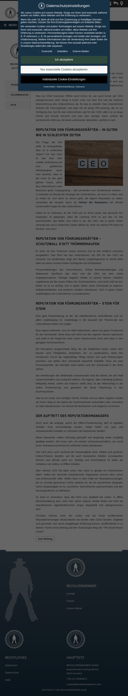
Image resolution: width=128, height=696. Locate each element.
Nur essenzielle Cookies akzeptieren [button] (64, 68)
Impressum (80, 86)
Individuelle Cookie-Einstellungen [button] (64, 78)
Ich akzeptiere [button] (64, 59)
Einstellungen (28, 45)
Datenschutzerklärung (43, 42)
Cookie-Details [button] (49, 86)
